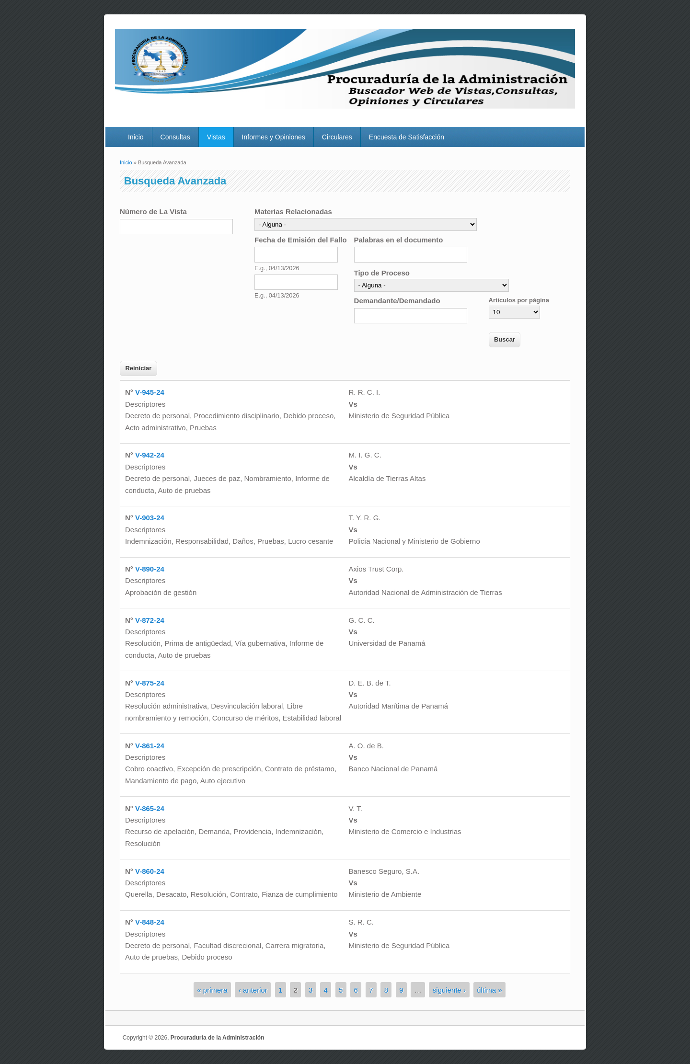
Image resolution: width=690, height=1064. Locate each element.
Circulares (337, 137)
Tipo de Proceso (382, 273)
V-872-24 (149, 620)
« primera (212, 989)
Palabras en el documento (398, 240)
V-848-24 (149, 922)
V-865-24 (149, 808)
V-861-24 (149, 746)
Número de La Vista (153, 211)
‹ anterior (253, 989)
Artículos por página (519, 300)
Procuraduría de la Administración (217, 1037)
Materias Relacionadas (293, 211)
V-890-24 (149, 569)
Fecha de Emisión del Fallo (300, 240)
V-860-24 (149, 871)
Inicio (136, 137)
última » (489, 989)
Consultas (175, 137)
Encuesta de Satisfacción (406, 137)
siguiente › (449, 989)
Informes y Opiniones (273, 137)
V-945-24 (149, 392)
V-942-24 (149, 455)
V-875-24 (149, 683)
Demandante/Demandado (397, 301)
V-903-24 (149, 518)
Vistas (216, 137)
